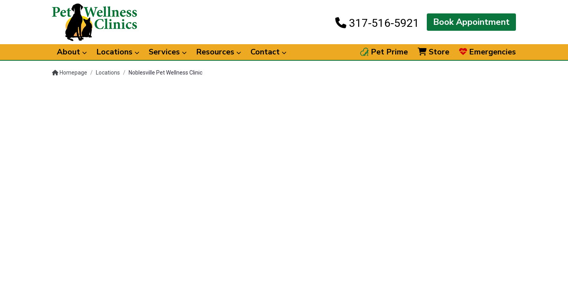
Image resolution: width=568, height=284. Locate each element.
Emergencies (487, 52)
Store (433, 52)
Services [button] (168, 52)
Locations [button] (117, 52)
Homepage (69, 72)
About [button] (72, 52)
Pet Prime (384, 52)
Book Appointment (471, 22)
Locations (108, 72)
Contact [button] (268, 52)
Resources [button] (218, 52)
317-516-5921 (377, 22)
